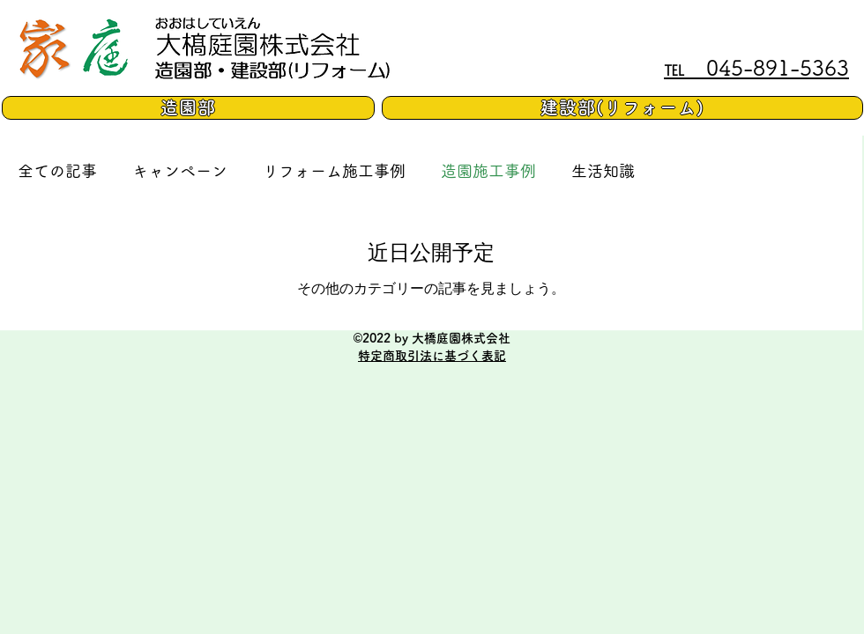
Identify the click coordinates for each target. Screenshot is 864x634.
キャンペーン (179, 171)
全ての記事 (57, 171)
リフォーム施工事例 (334, 171)
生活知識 (603, 171)
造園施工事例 (488, 171)
